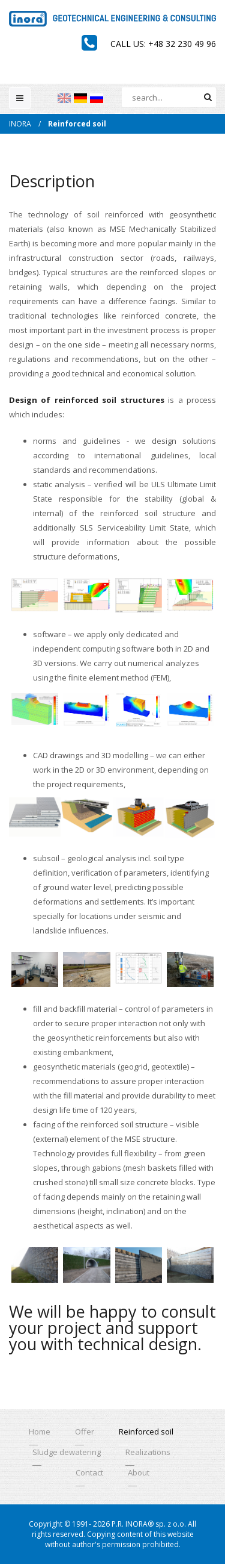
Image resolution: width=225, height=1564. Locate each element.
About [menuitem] (138, 1472)
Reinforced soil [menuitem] (146, 1431)
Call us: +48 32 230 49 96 (163, 43)
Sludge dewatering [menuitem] (66, 1452)
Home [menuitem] (39, 1431)
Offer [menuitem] (84, 1431)
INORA (20, 124)
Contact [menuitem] (89, 1472)
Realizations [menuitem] (147, 1452)
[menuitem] (64, 98)
